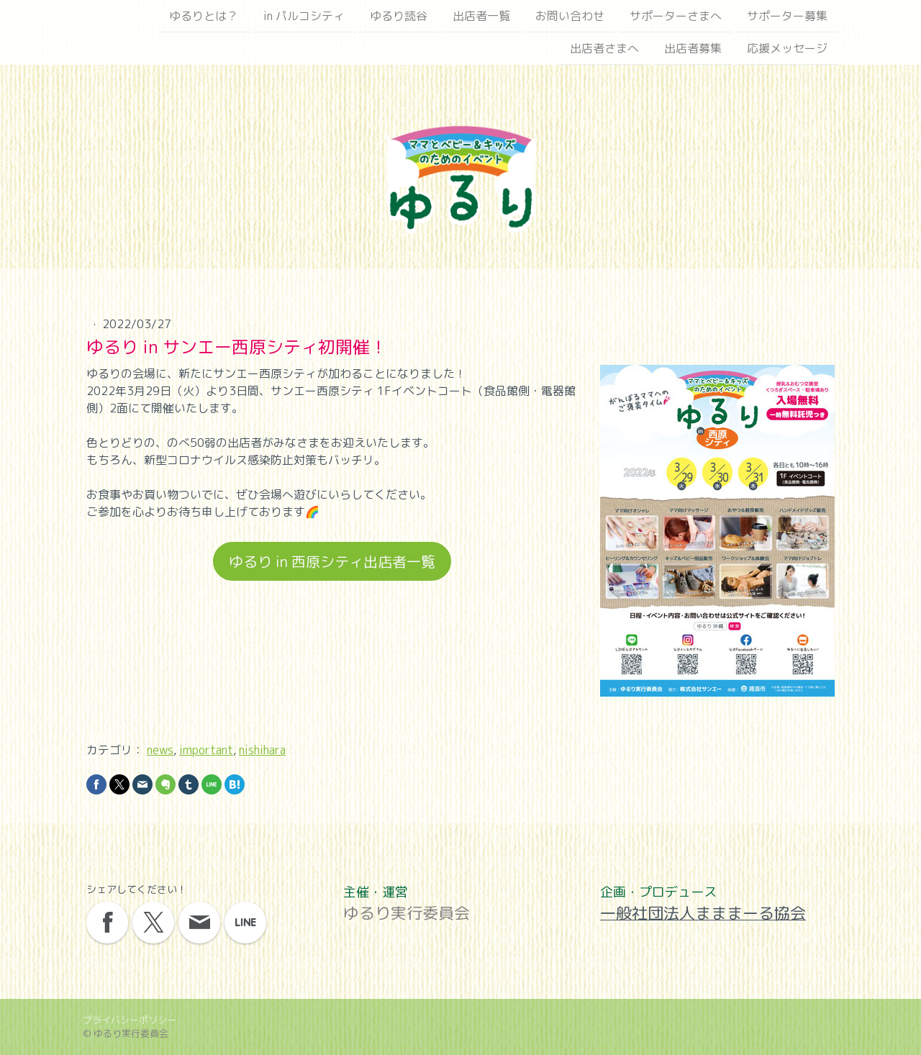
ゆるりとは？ (203, 16)
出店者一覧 (481, 16)
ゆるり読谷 (398, 16)
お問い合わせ (569, 16)
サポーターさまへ (676, 16)
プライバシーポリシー (129, 1019)
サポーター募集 (787, 16)
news (160, 750)
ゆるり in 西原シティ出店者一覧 (332, 561)
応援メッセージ (787, 50)
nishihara (262, 750)
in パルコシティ (304, 16)
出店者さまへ (604, 50)
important (206, 750)
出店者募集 (693, 50)
